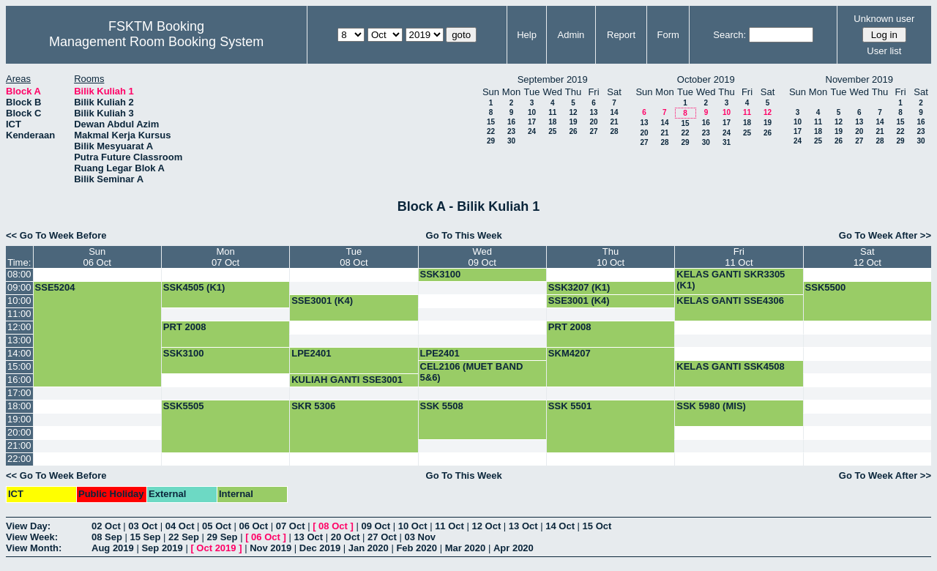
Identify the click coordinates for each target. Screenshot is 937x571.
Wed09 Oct (482, 257)
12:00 (19, 326)
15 (491, 122)
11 (552, 112)
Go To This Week (464, 235)
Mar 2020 (465, 547)
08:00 (19, 274)
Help (527, 34)
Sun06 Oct (97, 257)
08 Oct (333, 525)
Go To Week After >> (885, 235)
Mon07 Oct (225, 257)
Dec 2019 (319, 547)
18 (552, 122)
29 (491, 141)
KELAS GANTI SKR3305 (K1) (730, 280)
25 (552, 131)
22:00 (19, 458)
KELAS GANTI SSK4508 (730, 366)
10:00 (19, 300)
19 (573, 122)
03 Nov (420, 536)
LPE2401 (311, 353)
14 (614, 112)
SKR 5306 (313, 405)
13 (593, 112)
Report (621, 34)
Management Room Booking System (156, 41)
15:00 (19, 366)
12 (573, 112)
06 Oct (253, 525)
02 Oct (106, 525)
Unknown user (884, 18)
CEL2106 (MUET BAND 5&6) (471, 372)
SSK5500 (825, 287)
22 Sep (183, 536)
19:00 (19, 419)
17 (532, 122)
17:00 (19, 392)
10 (532, 112)
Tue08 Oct (353, 257)
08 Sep (107, 536)
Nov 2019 (270, 547)
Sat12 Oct (867, 257)
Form (668, 34)
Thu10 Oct (610, 257)
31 (727, 142)
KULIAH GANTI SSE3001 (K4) (347, 385)
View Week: (32, 536)
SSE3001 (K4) (322, 300)
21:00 (19, 445)
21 (614, 122)
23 (511, 131)
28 (614, 131)
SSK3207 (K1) (579, 287)
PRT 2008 (184, 326)
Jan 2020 (368, 547)
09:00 (19, 287)
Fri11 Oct (739, 257)
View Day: (28, 525)
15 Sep (145, 536)
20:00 (19, 432)
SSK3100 (440, 274)
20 (593, 122)
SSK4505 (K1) (194, 287)
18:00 (19, 405)
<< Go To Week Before (56, 235)
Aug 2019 (113, 547)
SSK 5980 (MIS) (711, 405)
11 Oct (449, 525)
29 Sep (222, 536)
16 (511, 122)
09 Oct (375, 525)
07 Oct (290, 525)
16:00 (19, 379)
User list (884, 50)
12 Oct (486, 525)
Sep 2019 (161, 547)
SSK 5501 (569, 405)
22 (491, 131)
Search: (729, 34)
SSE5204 (55, 287)
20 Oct (345, 536)
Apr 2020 (513, 547)
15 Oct (597, 525)
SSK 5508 (441, 405)
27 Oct (382, 536)
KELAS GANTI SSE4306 (730, 300)
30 (511, 141)
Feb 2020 (416, 547)
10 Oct (413, 525)
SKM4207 (569, 353)
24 (532, 131)
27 (593, 131)
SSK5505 (183, 405)
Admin (570, 34)
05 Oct (216, 525)
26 (573, 131)
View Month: (33, 547)
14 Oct (560, 525)
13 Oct (523, 525)
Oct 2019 (216, 547)
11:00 (19, 313)
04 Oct (180, 525)
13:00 (19, 340)
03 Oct (142, 525)
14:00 (19, 353)
